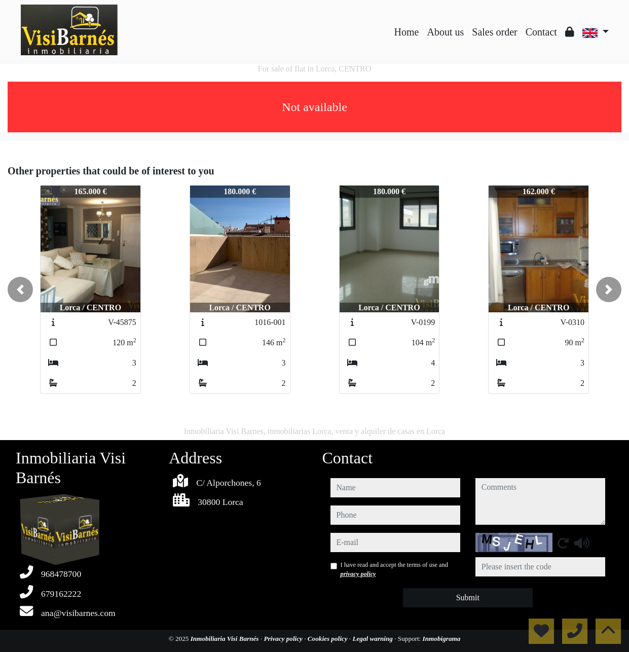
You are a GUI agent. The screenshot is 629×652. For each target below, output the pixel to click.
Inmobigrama (442, 638)
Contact (541, 32)
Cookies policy (328, 638)
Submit (467, 597)
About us (445, 32)
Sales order (494, 32)
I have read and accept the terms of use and (394, 569)
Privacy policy (284, 638)
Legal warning (373, 638)
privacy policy (358, 573)
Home (406, 32)
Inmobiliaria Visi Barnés (226, 638)
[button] (20, 289)
